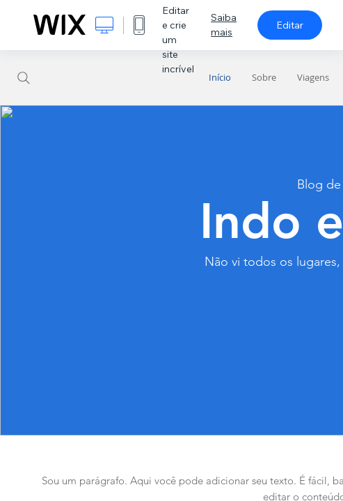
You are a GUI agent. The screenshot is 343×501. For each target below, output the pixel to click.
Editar (289, 25)
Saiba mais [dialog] (224, 24)
